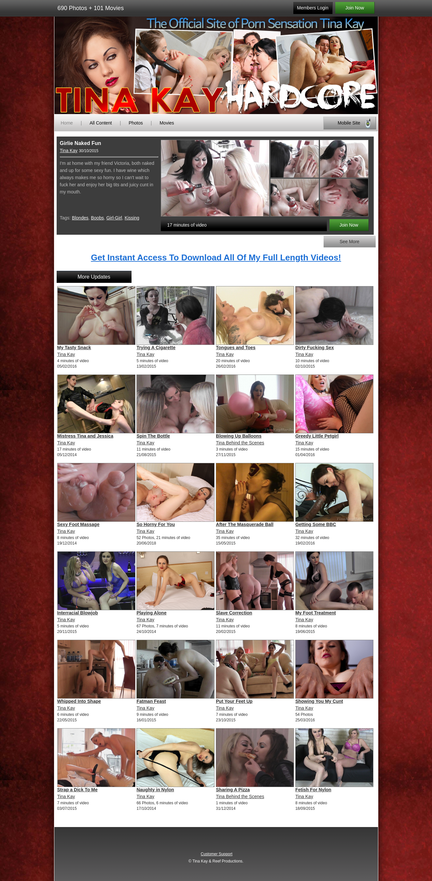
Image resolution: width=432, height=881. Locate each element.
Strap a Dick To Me (77, 789)
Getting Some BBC (315, 524)
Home (67, 122)
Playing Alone (151, 612)
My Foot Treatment (315, 612)
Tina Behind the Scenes (240, 442)
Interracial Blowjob (77, 612)
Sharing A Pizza (233, 789)
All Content (101, 122)
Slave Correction (234, 612)
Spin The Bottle (153, 436)
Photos (136, 122)
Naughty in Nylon (155, 789)
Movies (167, 122)
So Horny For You (155, 524)
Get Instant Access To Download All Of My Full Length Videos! (216, 257)
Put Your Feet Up (234, 701)
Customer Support (216, 854)
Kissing (132, 217)
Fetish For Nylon (313, 789)
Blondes (80, 217)
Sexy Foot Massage (78, 524)
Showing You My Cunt (319, 701)
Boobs (97, 217)
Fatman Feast (151, 701)
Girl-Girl (114, 217)
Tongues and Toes (236, 347)
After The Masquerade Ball (244, 524)
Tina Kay (69, 150)
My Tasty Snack (74, 347)
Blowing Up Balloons (238, 436)
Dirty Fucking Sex (314, 347)
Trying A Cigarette (155, 347)
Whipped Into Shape (79, 701)
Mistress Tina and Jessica (85, 436)
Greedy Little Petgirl (317, 436)
